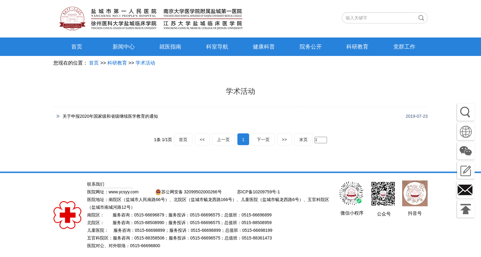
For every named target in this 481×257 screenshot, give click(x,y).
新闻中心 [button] (124, 47)
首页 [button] (76, 47)
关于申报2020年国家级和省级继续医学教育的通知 (110, 116)
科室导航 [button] (217, 47)
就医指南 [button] (170, 47)
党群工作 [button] (404, 47)
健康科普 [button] (264, 47)
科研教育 (117, 62)
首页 (94, 62)
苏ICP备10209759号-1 (258, 191)
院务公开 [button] (311, 47)
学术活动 (145, 62)
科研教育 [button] (357, 47)
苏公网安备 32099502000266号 (188, 191)
